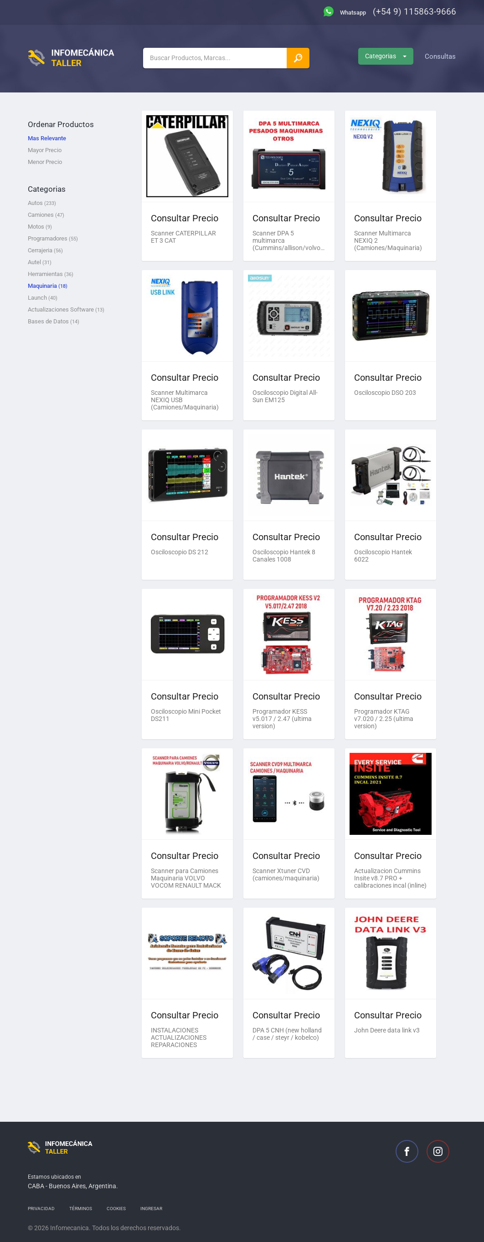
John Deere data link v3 (387, 1030)
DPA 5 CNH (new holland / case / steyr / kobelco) (287, 1034)
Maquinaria (47, 285)
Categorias (386, 56)
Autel (39, 262)
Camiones (46, 214)
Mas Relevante (47, 138)
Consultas (440, 56)
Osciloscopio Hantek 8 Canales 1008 (283, 555)
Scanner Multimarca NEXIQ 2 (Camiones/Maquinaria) (388, 240)
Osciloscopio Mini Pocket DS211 (186, 715)
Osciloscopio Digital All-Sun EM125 (285, 396)
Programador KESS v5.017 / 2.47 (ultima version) (282, 719)
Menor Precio (45, 161)
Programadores (53, 238)
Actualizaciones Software (66, 309)
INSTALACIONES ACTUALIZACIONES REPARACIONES (178, 1037)
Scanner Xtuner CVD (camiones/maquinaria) (285, 874)
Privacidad (41, 1208)
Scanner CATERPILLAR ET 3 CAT (183, 237)
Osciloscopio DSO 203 (385, 392)
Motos (40, 226)
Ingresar (151, 1208)
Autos (42, 202)
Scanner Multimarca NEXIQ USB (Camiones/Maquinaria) (185, 400)
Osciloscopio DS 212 (179, 552)
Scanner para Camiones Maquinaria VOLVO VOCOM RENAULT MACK (186, 878)
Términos (80, 1208)
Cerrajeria (45, 250)
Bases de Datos (53, 321)
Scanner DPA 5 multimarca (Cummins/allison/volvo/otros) (288, 240)
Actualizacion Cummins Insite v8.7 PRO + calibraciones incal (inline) (390, 878)
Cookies (116, 1208)
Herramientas (50, 274)
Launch (42, 297)
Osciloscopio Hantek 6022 (383, 555)
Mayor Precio (45, 150)
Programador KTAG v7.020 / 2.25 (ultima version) (383, 719)
